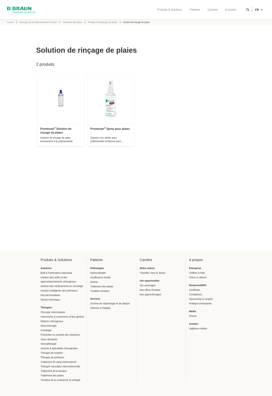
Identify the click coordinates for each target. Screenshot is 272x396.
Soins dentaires (49, 339)
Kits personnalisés (50, 295)
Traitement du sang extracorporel (58, 362)
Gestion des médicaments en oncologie (62, 286)
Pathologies (97, 268)
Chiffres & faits (197, 272)
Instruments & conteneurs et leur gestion (62, 316)
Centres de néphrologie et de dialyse (110, 303)
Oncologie (46, 330)
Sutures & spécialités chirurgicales (59, 348)
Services (95, 298)
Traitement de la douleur (54, 371)
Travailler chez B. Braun (152, 272)
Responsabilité (197, 285)
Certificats (194, 290)
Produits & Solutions (169, 9)
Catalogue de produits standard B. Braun (38, 22)
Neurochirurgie (49, 325)
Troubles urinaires (100, 291)
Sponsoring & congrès (201, 299)
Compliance (195, 294)
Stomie (94, 282)
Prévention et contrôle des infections (60, 334)
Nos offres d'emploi (150, 290)
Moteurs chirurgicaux (52, 321)
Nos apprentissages (150, 294)
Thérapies (46, 307)
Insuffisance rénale (100, 277)
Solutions (46, 268)
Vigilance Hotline (198, 328)
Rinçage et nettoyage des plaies (102, 22)
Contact (193, 323)
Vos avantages (148, 285)
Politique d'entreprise (200, 303)
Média (192, 311)
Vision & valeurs (197, 277)
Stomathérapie (48, 343)
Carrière (212, 9)
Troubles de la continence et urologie (60, 380)
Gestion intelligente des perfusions (59, 290)
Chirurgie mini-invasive (53, 312)
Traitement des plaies (72, 22)
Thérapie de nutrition (52, 352)
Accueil (10, 22)
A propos (230, 9)
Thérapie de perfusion (52, 357)
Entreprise (195, 268)
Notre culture (147, 268)
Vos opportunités (149, 280)
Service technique (50, 299)
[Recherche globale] (247, 9)
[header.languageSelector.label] (259, 9)
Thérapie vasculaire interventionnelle (60, 366)
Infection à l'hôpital (100, 308)
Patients (195, 9)
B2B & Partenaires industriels (56, 272)
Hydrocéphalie (98, 272)
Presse (193, 316)
